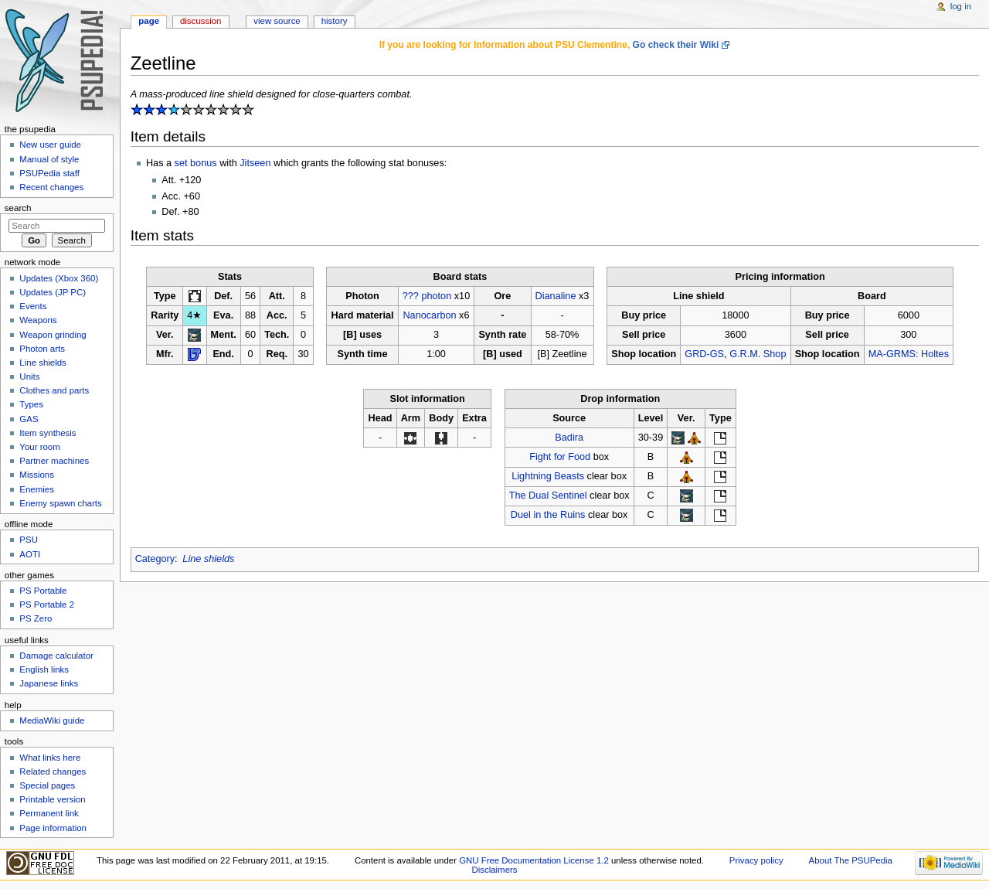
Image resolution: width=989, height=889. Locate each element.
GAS (28, 419)
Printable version (52, 799)
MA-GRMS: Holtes (908, 354)
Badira (569, 437)
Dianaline (555, 296)
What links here (49, 757)
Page (148, 21)
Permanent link (48, 813)
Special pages (47, 785)
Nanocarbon (429, 315)
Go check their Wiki (676, 44)
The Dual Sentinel (548, 495)
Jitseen (255, 163)
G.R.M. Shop (757, 354)
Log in (960, 6)
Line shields (208, 558)
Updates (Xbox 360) (58, 278)
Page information (53, 828)
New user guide (50, 144)
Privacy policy (756, 860)
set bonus (196, 163)
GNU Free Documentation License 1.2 (534, 860)
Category (155, 558)
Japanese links (48, 683)
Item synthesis (47, 433)
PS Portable (42, 590)
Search (18, 208)
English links (44, 669)
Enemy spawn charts (60, 503)
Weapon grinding (52, 334)
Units (29, 376)
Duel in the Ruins (548, 514)
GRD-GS (704, 354)
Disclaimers (494, 869)
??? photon (427, 296)
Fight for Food (559, 456)
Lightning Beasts (547, 476)
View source (276, 21)
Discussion (200, 21)
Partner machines (54, 460)
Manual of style (49, 159)
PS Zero (35, 618)
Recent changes (51, 187)
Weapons (37, 320)
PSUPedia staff (49, 173)
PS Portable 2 (46, 604)
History (334, 21)
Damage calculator (56, 655)
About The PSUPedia (850, 860)
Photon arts (42, 348)
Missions (36, 474)
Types (31, 404)
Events (32, 306)
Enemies (36, 489)
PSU (28, 539)
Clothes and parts (54, 390)
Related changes (52, 771)
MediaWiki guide (51, 720)
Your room (39, 446)
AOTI (29, 554)
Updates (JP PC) (52, 292)
